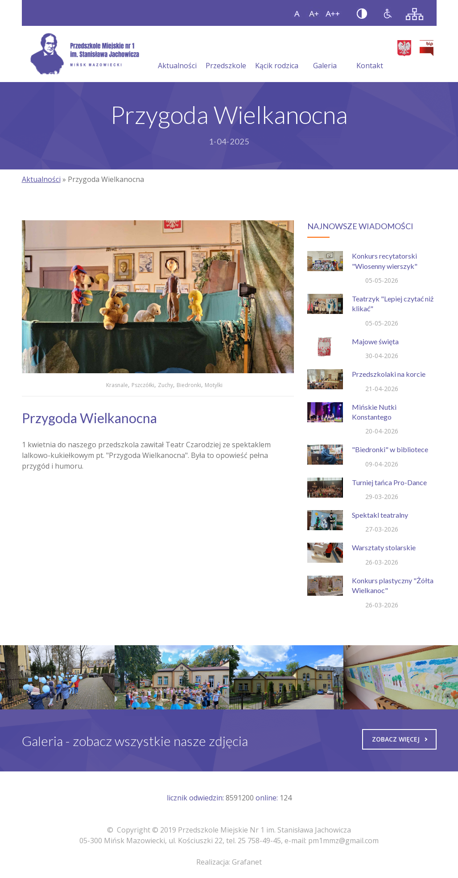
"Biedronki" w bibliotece (390, 449)
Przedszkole (226, 54)
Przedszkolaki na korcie (388, 374)
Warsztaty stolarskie (384, 547)
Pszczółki (143, 385)
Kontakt (369, 54)
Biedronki (189, 385)
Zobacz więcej (399, 739)
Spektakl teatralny (380, 515)
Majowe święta (375, 341)
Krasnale (117, 385)
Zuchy (165, 385)
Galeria (325, 54)
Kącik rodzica (276, 54)
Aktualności (177, 54)
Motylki (214, 385)
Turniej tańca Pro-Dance (389, 482)
